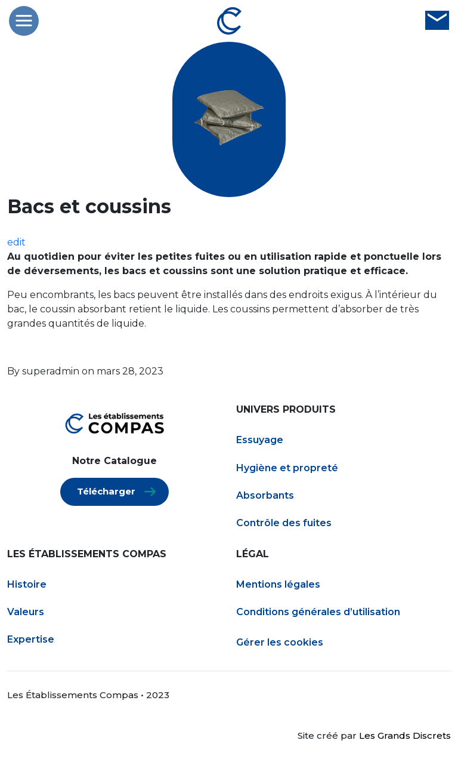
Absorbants (265, 495)
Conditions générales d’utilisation (318, 612)
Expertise (30, 639)
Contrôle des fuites (284, 523)
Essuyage (259, 440)
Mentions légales (278, 584)
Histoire (27, 584)
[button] (24, 21)
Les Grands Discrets (405, 735)
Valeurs (25, 612)
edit (16, 242)
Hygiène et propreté (287, 468)
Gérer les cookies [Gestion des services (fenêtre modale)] (279, 642)
